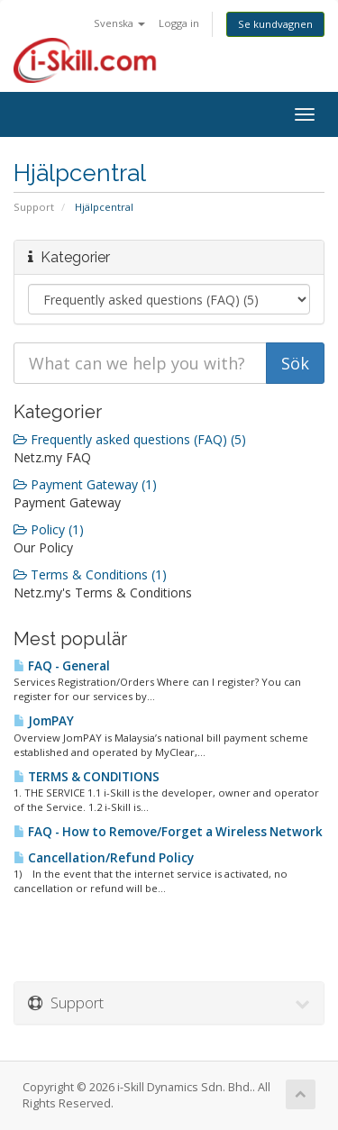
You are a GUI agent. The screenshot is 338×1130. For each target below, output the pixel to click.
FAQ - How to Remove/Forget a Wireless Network (168, 832)
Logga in (179, 23)
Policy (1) (49, 529)
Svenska (119, 23)
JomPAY (44, 721)
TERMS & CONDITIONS (87, 777)
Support (34, 207)
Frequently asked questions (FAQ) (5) (130, 439)
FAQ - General (62, 666)
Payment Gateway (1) (85, 484)
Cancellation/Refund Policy (104, 858)
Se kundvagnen (275, 24)
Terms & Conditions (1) (90, 574)
